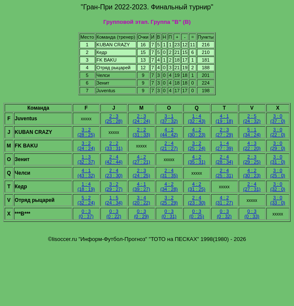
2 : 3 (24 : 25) (141, 173)
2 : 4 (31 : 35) (169, 173)
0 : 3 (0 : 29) (141, 214)
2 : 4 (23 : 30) (114, 173)
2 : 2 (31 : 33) (141, 132)
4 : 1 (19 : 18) (224, 118)
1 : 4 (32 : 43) (197, 118)
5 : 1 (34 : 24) (252, 132)
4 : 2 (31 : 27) (224, 200)
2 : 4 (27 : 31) (252, 186)
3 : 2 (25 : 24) (197, 146)
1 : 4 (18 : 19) (86, 186)
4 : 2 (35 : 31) (197, 159)
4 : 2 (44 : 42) (169, 132)
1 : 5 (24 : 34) (114, 200)
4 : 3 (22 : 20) (252, 146)
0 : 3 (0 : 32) (224, 214)
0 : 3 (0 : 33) (252, 214)
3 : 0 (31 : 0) (277, 159)
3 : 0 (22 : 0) (277, 132)
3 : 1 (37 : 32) (169, 118)
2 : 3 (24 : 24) (141, 118)
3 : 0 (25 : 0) (277, 173)
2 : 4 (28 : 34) (224, 159)
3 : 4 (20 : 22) (141, 200)
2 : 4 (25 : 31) (224, 173)
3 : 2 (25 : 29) (169, 200)
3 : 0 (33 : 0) (277, 200)
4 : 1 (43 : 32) (86, 173)
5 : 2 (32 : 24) (86, 200)
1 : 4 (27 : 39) (224, 146)
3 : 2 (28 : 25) (86, 132)
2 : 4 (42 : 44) (114, 159)
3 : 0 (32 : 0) (277, 186)
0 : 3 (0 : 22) (113, 214)
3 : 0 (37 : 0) (277, 118)
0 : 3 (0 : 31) (169, 214)
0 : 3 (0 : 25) (196, 214)
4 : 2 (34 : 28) (169, 186)
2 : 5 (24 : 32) (252, 118)
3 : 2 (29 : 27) (114, 186)
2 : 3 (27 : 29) (224, 132)
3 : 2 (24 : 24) (86, 146)
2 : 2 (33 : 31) (114, 146)
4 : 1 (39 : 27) (141, 186)
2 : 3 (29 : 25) (252, 159)
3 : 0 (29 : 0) (277, 146)
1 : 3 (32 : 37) (86, 159)
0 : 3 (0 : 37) (86, 214)
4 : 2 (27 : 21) (141, 159)
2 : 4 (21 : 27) (169, 146)
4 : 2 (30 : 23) (197, 132)
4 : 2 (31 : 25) (197, 186)
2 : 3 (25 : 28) (114, 118)
